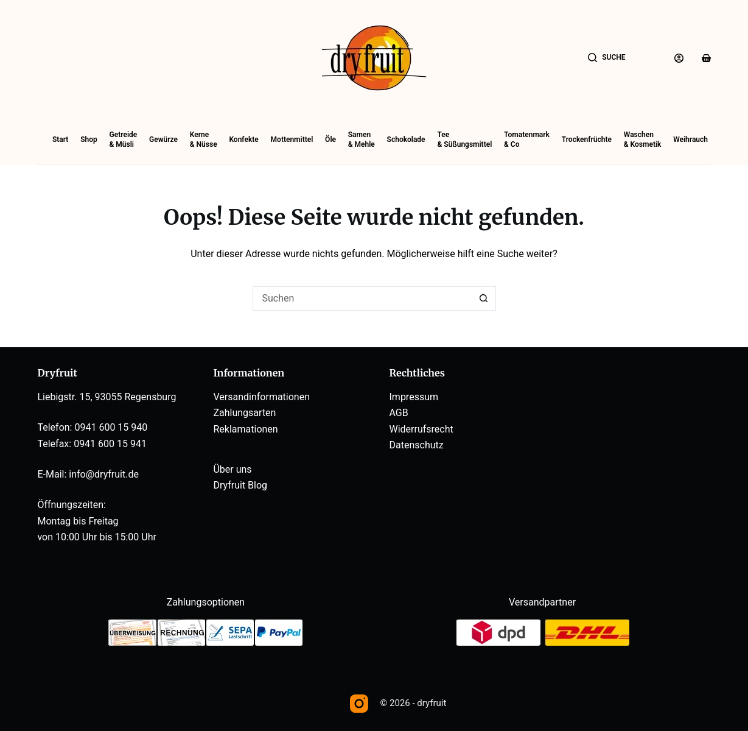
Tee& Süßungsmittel (464, 139)
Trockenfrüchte (587, 139)
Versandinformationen (261, 397)
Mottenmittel (292, 139)
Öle (330, 139)
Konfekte (243, 139)
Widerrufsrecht (421, 429)
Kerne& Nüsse (203, 139)
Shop (88, 139)
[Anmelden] (678, 58)
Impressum (414, 397)
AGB (399, 412)
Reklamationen (245, 429)
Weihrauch (690, 139)
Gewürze (163, 139)
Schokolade (406, 139)
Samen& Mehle (361, 139)
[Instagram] (359, 703)
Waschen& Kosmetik (643, 139)
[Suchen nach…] (362, 298)
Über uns (232, 469)
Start (60, 139)
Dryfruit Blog (240, 485)
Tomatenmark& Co (527, 139)
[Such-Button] (484, 298)
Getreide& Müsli (124, 139)
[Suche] (607, 58)
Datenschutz (417, 445)
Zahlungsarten (244, 412)
